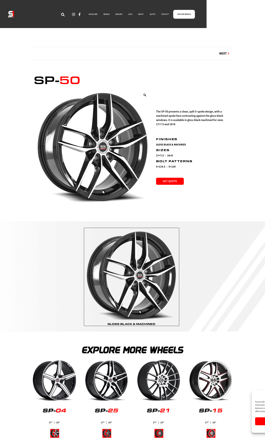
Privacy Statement (233, 428)
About (77, 414)
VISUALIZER (113, 15)
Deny (226, 421)
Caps (76, 420)
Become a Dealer (145, 420)
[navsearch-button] (80, 15)
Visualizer (141, 426)
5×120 (172, 166)
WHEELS (132, 15)
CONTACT (211, 15)
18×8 (170, 155)
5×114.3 (160, 166)
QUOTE (194, 15)
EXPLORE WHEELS (237, 15)
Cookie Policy (217, 428)
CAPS (165, 15)
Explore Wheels (145, 414)
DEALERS (149, 15)
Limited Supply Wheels (88, 432)
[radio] (131, 253)
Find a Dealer (82, 426)
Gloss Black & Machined (171, 144)
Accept (197, 421)
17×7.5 (160, 155)
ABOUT (179, 15)
